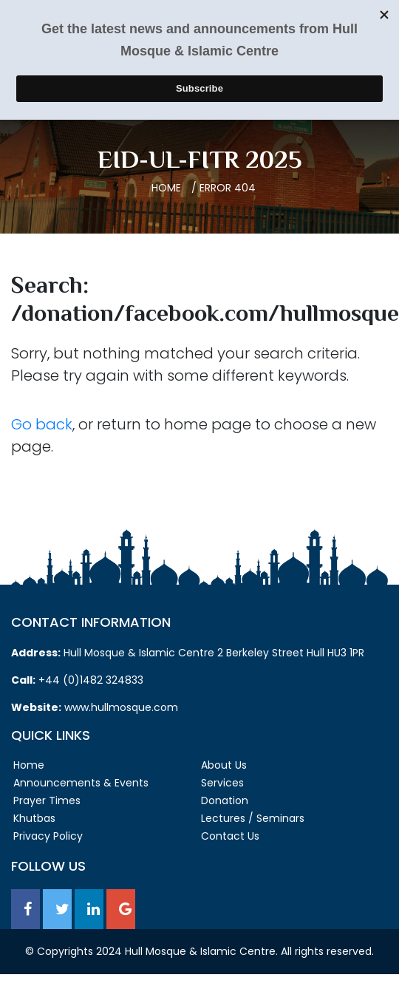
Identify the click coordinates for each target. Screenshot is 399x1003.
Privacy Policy (48, 836)
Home (166, 187)
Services (222, 782)
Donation (224, 800)
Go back (41, 424)
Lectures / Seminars (252, 818)
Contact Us (230, 836)
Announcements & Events (81, 782)
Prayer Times (47, 800)
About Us (224, 765)
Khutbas (34, 818)
